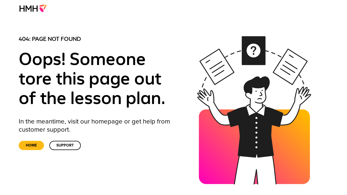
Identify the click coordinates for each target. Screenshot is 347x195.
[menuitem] (34, 8)
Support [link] (65, 145)
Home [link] (31, 145)
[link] (34, 8)
